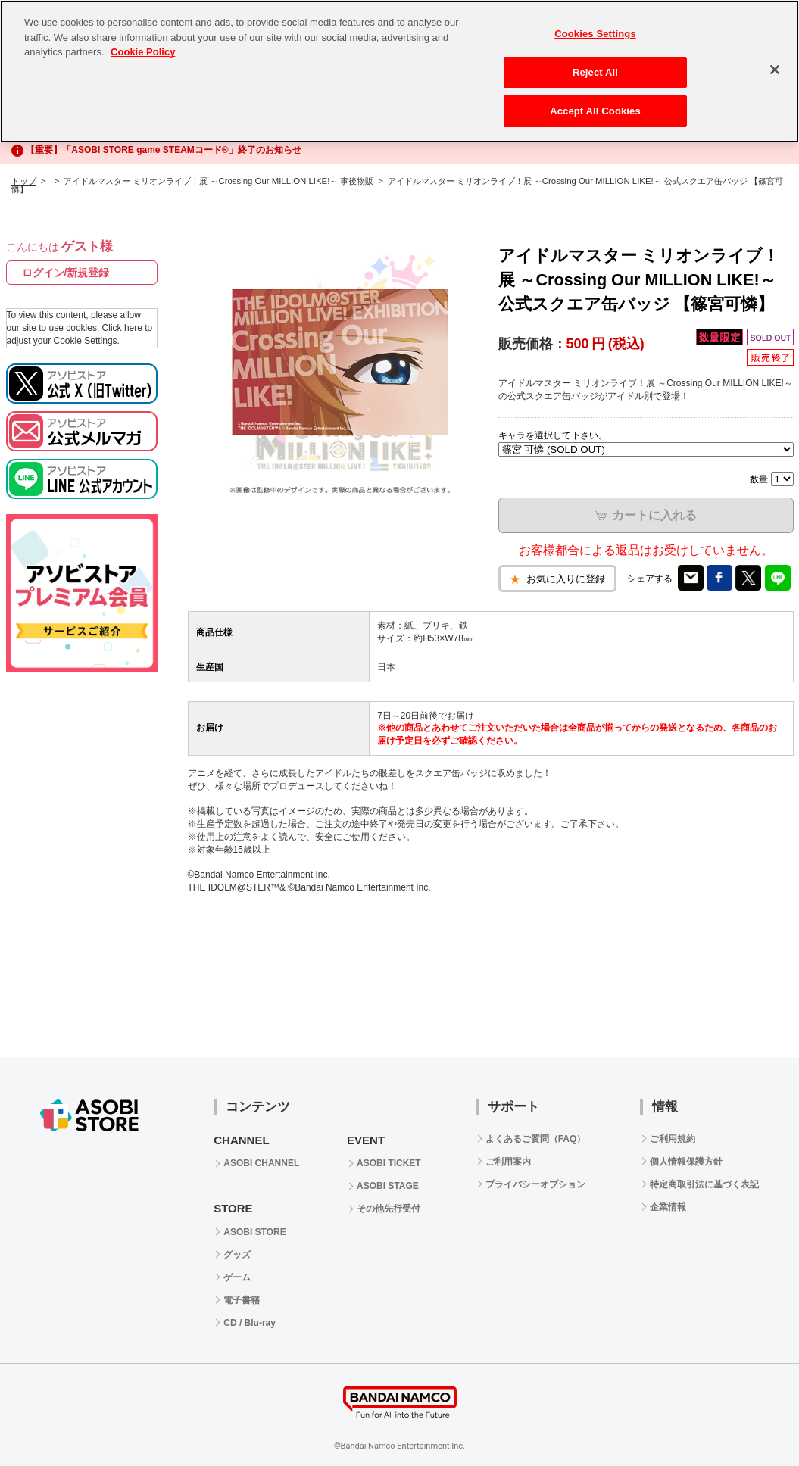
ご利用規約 (672, 1139)
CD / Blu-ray (249, 1323)
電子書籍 (241, 1300)
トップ (23, 181)
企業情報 (668, 1207)
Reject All (595, 72)
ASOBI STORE (254, 1232)
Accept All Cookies (595, 111)
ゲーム (237, 1277)
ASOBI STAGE (388, 1186)
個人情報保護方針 (686, 1161)
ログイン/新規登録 (66, 273)
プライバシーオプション (535, 1184)
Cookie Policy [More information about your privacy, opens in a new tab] (143, 52)
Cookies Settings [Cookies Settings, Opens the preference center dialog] (595, 33)
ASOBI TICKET (389, 1163)
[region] (399, 71)
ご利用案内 (508, 1161)
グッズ (237, 1254)
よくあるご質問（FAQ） (535, 1139)
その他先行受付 (388, 1208)
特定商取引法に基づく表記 (704, 1184)
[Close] (774, 69)
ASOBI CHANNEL (261, 1163)
